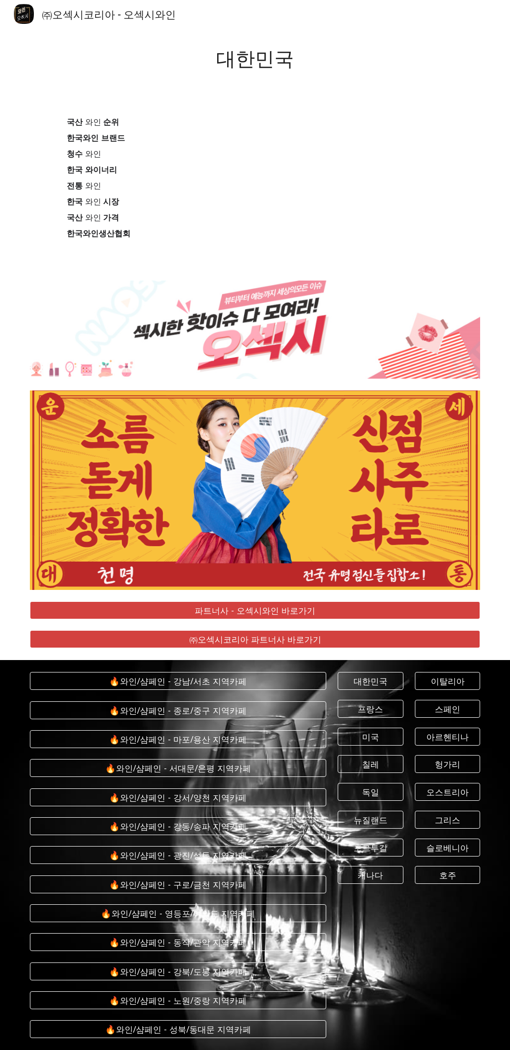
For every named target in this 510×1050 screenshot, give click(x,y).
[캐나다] (370, 875)
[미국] (370, 736)
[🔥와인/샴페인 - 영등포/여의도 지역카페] (178, 913)
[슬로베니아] (447, 847)
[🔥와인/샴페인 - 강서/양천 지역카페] (178, 797)
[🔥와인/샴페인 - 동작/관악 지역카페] (178, 942)
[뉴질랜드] (370, 819)
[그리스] (447, 819)
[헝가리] (447, 764)
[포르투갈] (370, 847)
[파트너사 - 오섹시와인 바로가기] (255, 610)
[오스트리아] (447, 792)
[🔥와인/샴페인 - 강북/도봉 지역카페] (178, 971)
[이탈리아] (447, 681)
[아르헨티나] (447, 736)
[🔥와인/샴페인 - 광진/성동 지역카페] (178, 855)
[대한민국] (370, 681)
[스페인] (447, 709)
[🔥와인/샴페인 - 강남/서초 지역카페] (178, 681)
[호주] (447, 875)
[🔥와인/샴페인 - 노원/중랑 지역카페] (178, 1000)
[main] (255, 57)
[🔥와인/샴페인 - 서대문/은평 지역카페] (178, 768)
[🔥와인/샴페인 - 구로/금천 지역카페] (178, 884)
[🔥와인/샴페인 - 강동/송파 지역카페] (178, 826)
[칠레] (370, 764)
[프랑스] (370, 709)
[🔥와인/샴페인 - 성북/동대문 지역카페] (178, 1029)
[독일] (370, 792)
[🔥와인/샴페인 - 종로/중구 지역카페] (178, 710)
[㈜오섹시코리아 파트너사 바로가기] (255, 639)
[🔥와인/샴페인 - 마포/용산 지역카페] (178, 739)
